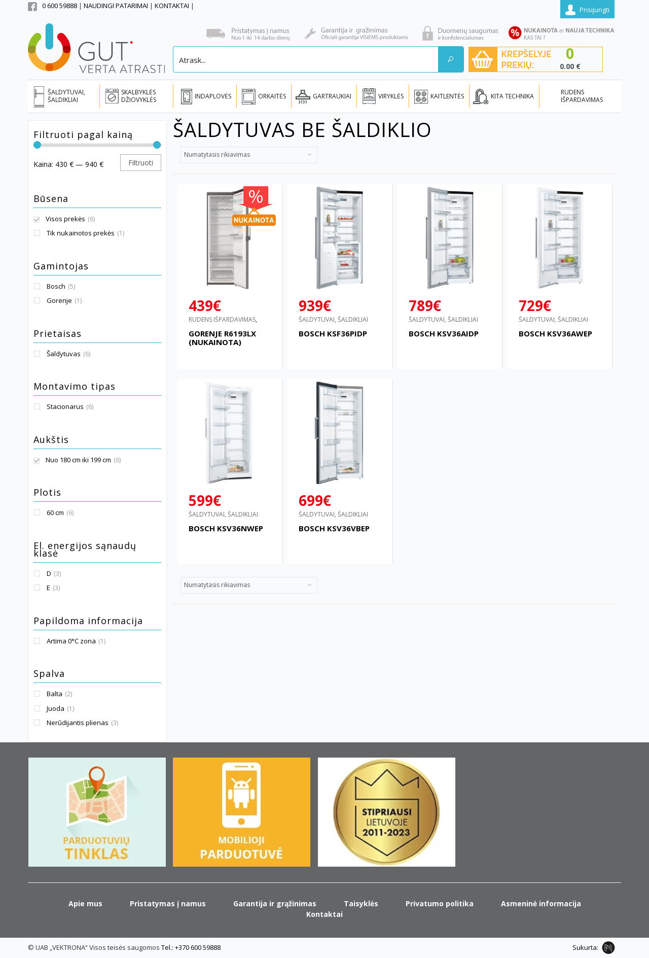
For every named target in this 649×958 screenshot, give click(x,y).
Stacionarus (65, 406)
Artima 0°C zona (71, 640)
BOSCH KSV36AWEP (555, 333)
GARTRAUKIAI (332, 96)
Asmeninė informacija (541, 903)
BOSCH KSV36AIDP (444, 333)
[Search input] (306, 59)
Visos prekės (65, 218)
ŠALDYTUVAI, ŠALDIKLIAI (66, 96)
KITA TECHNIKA (512, 96)
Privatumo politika (440, 903)
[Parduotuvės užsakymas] (249, 155)
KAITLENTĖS (447, 96)
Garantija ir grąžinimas (274, 903)
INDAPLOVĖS (213, 96)
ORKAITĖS (272, 96)
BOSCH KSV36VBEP (334, 528)
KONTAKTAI (173, 5)
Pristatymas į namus (168, 903)
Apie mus (85, 903)
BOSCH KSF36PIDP (333, 333)
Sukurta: (585, 947)
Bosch (56, 286)
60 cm (55, 512)
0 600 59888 (59, 5)
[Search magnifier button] (450, 59)
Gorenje (59, 300)
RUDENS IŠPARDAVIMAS (582, 96)
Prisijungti (594, 9)
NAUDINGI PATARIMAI (117, 5)
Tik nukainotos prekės (81, 232)
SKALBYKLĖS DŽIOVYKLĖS (138, 96)
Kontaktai (324, 914)
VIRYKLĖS (391, 96)
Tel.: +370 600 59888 (191, 947)
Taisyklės (361, 903)
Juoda (55, 708)
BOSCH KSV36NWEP (226, 528)
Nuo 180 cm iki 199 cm (78, 459)
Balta (54, 693)
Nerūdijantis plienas (78, 722)
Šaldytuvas (64, 353)
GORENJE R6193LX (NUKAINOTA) (222, 337)
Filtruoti (140, 162)
